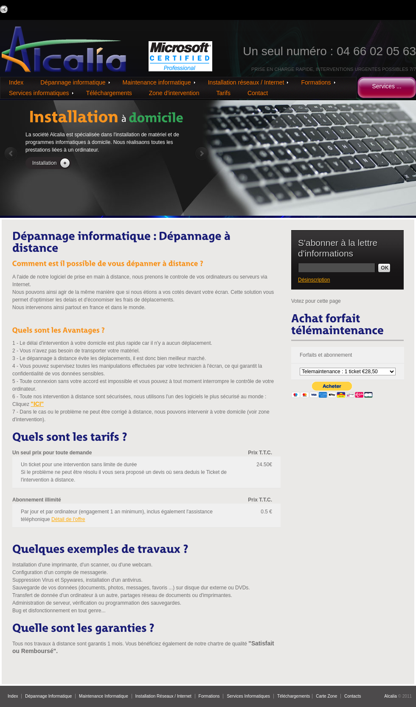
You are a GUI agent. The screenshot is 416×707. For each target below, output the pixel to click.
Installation (44, 163)
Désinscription (314, 280)
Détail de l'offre (68, 519)
